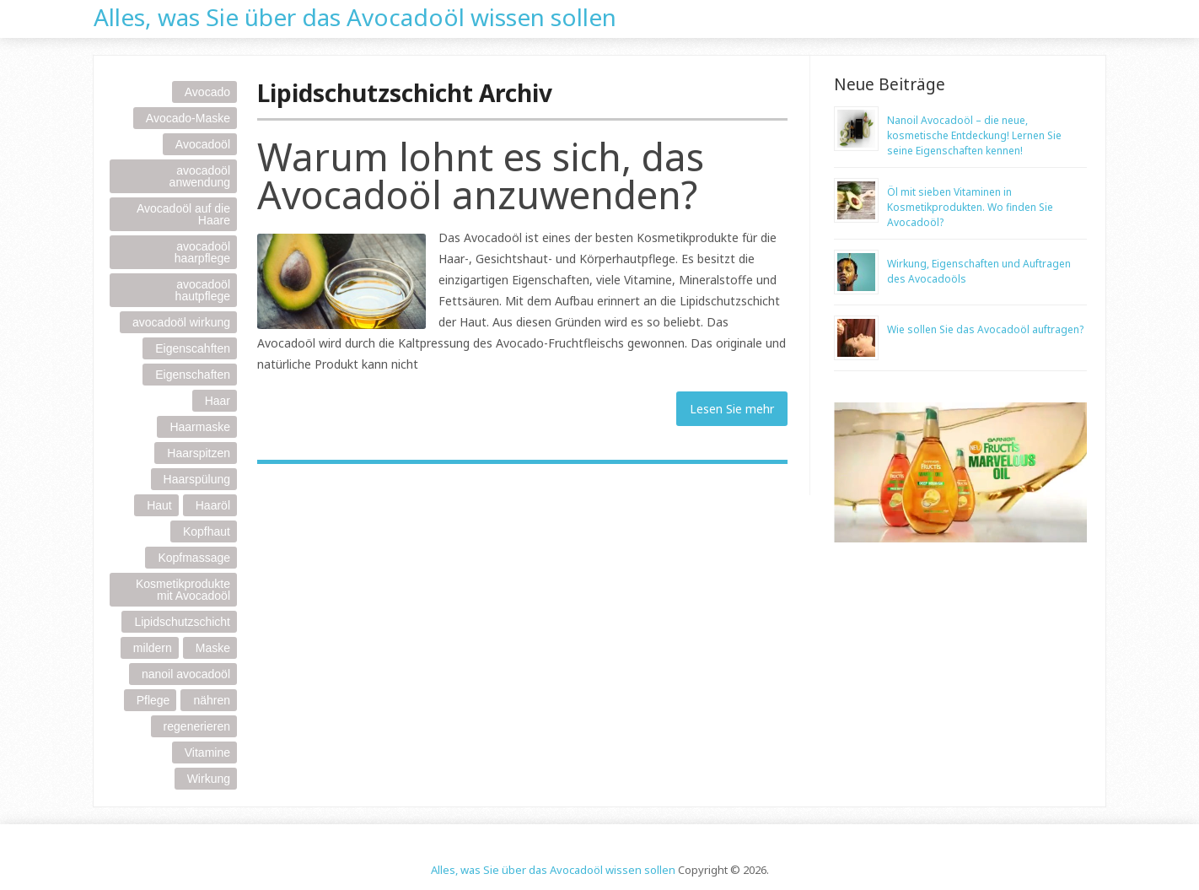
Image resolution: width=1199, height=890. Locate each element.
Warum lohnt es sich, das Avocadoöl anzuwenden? (480, 175)
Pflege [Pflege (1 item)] (153, 700)
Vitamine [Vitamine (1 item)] (207, 752)
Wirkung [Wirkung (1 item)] (208, 778)
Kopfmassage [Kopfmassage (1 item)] (194, 557)
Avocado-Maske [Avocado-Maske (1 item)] (188, 118)
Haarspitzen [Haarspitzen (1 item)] (198, 453)
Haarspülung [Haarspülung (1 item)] (197, 479)
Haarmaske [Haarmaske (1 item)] (199, 427)
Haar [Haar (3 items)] (217, 400)
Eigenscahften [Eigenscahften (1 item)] (192, 348)
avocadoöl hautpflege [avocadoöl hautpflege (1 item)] (202, 290)
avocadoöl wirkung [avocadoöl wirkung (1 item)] (181, 322)
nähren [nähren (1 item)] (211, 700)
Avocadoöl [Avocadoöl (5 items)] (202, 144)
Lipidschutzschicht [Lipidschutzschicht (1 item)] (182, 621)
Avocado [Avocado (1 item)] (207, 92)
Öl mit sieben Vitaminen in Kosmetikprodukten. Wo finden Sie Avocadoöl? (970, 207)
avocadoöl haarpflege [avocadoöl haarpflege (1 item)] (202, 252)
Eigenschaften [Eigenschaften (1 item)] (192, 374)
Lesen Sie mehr (732, 409)
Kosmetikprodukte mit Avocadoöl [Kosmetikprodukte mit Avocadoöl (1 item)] (183, 589)
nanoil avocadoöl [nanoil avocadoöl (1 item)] (186, 674)
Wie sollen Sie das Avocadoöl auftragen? (985, 329)
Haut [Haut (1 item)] (159, 505)
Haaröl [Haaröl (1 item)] (213, 505)
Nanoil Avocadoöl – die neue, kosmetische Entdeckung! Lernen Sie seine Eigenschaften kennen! (974, 135)
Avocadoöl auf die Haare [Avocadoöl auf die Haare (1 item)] (183, 214)
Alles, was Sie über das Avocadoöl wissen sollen (355, 15)
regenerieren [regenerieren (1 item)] (197, 726)
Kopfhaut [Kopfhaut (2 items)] (206, 531)
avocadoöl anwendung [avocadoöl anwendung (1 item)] (199, 176)
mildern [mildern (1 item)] (152, 648)
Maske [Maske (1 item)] (213, 648)
